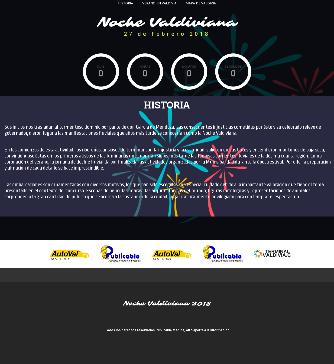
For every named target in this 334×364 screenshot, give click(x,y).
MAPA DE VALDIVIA (201, 3)
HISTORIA (125, 3)
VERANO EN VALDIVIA (159, 3)
